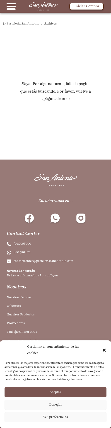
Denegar (55, 404)
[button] (104, 350)
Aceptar (55, 392)
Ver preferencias (55, 417)
